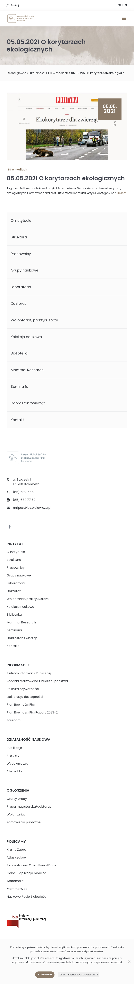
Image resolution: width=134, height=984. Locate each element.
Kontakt (17, 419)
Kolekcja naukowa (26, 336)
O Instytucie (21, 220)
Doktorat (18, 303)
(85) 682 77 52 (24, 500)
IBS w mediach (58, 73)
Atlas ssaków (17, 857)
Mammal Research (27, 369)
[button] (124, 20)
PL (126, 5)
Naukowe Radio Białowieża (26, 896)
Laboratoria (21, 286)
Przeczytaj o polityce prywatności (79, 974)
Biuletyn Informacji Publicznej (29, 673)
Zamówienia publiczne (24, 822)
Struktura (19, 237)
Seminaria (19, 386)
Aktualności (37, 73)
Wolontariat (16, 814)
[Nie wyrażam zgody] (129, 961)
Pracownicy (21, 253)
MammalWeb (17, 889)
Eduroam (14, 720)
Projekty (13, 755)
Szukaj (15, 5)
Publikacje (14, 748)
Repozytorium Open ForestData (31, 865)
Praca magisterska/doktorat (29, 806)
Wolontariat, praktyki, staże (34, 320)
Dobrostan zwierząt (28, 403)
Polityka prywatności (23, 689)
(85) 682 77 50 (24, 492)
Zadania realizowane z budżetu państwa (37, 681)
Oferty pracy (17, 798)
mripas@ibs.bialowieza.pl (32, 507)
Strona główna (16, 73)
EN (119, 5)
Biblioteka (19, 353)
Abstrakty (14, 771)
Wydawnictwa (17, 763)
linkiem (122, 193)
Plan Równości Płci (21, 704)
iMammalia (15, 881)
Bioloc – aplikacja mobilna (26, 873)
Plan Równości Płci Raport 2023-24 (33, 712)
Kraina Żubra (16, 849)
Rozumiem (45, 974)
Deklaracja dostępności (25, 696)
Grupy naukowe (24, 270)
